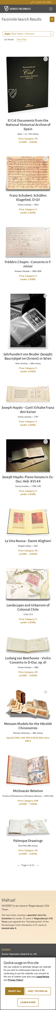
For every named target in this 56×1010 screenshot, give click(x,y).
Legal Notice (42, 976)
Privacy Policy (15, 980)
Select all (14, 991)
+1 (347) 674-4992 (41, 2)
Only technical (38, 991)
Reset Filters (22, 39)
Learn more (28, 1002)
